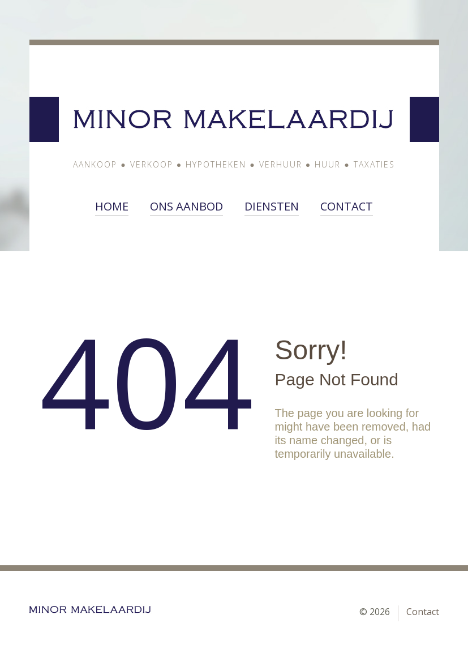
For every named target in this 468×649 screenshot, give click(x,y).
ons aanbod (186, 206)
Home (111, 206)
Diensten (271, 206)
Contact (346, 206)
